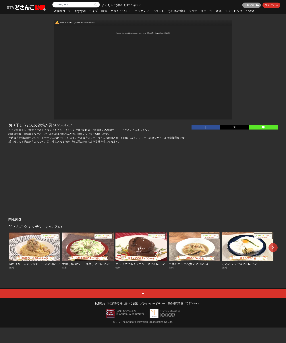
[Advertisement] (143, 188)
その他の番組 (176, 11)
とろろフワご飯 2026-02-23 (240, 264)
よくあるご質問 (112, 5)
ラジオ (192, 11)
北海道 (250, 11)
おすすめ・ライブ (86, 11)
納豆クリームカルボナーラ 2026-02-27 (34, 264)
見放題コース (62, 11)
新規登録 (251, 5)
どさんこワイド (121, 11)
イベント (158, 11)
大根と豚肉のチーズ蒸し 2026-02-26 (86, 264)
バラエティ (141, 11)
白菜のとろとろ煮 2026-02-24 (188, 264)
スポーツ (206, 11)
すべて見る (54, 226)
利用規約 (100, 303)
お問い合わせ (132, 5)
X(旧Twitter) (192, 303)
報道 (104, 11)
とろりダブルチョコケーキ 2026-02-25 (140, 264)
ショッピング (234, 11)
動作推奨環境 (175, 303)
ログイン (271, 5)
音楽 (219, 11)
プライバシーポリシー (152, 303)
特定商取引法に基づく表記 (122, 303)
